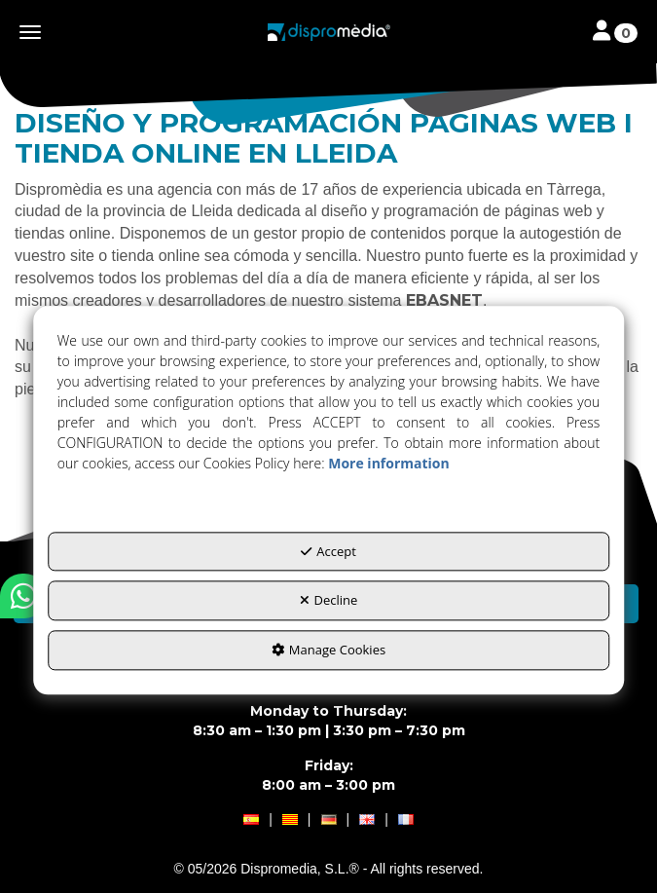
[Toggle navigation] (615, 33)
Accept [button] (328, 551)
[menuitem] (328, 819)
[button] (328, 32)
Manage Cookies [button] (328, 649)
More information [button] (388, 463)
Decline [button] (329, 601)
